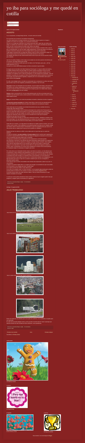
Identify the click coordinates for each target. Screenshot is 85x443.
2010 (72, 108)
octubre (74, 81)
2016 (72, 66)
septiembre (74, 83)
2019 (72, 60)
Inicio (31, 332)
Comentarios (10, 25)
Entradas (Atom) (16, 334)
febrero (74, 104)
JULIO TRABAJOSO (15, 190)
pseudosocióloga (63, 57)
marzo (73, 102)
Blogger (50, 435)
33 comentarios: (27, 326)
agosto (73, 86)
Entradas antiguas (49, 332)
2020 (72, 58)
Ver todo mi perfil (61, 59)
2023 (72, 52)
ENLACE (44, 170)
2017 (72, 64)
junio (73, 96)
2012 (72, 73)
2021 (72, 56)
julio (73, 94)
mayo (73, 98)
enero (73, 106)
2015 (72, 68)
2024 (72, 50)
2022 (72, 54)
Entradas (10, 22)
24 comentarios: (27, 181)
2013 (72, 72)
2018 (72, 62)
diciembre (74, 77)
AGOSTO (10, 32)
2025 (72, 48)
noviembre (74, 79)
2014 (72, 70)
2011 (72, 75)
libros (12, 183)
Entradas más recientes (12, 332)
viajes (12, 328)
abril (73, 100)
